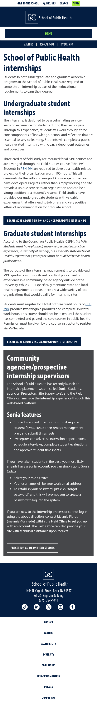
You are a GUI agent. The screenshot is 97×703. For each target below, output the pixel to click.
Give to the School (28, 3)
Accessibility (48, 644)
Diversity (48, 654)
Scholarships (47, 44)
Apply (76, 3)
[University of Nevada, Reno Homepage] (48, 574)
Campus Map (48, 698)
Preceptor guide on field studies (33, 547)
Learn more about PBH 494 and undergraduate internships (46, 220)
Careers (48, 633)
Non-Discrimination (48, 676)
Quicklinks (49, 3)
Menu (48, 33)
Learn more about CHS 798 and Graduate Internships (42, 341)
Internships (67, 44)
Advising (28, 44)
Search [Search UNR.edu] (64, 3)
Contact (48, 622)
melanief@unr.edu (21, 521)
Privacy (48, 687)
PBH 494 (27, 168)
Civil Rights (48, 665)
